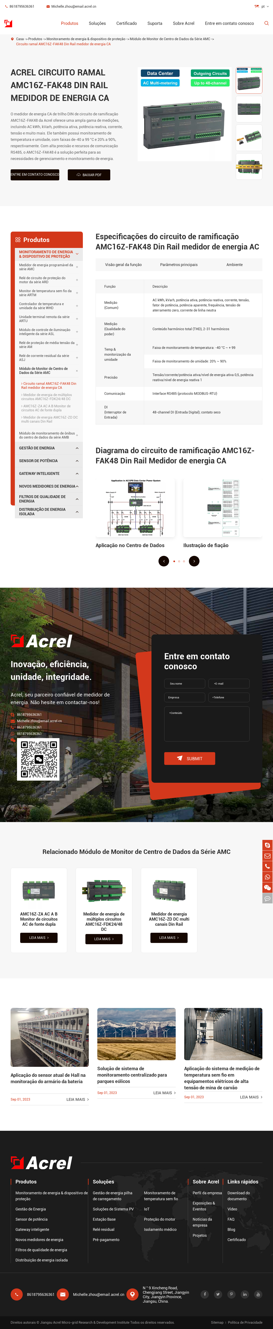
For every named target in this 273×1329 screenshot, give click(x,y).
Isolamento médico (160, 1229)
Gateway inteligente (39, 473)
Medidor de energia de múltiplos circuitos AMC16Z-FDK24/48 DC (46, 397)
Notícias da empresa (202, 1222)
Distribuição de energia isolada (42, 511)
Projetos (200, 1235)
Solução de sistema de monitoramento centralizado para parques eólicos (132, 1075)
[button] (163, 561)
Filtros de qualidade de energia (42, 498)
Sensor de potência (38, 460)
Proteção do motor (159, 1219)
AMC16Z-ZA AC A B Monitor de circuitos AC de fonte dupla (46, 408)
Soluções (97, 23)
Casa (20, 39)
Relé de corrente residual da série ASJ (44, 358)
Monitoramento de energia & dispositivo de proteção (86, 39)
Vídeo (232, 1209)
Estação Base (104, 1219)
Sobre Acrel (183, 23)
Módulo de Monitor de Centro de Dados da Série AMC (170, 39)
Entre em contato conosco (229, 23)
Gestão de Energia (37, 448)
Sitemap (217, 1323)
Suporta (154, 23)
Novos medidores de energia (47, 486)
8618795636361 (19, 6)
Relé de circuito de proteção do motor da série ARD (42, 280)
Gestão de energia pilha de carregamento (112, 1196)
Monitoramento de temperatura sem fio (161, 1196)
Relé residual (104, 1229)
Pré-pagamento (106, 1239)
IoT (147, 1209)
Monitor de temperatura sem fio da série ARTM (45, 293)
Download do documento (239, 1196)
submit (189, 758)
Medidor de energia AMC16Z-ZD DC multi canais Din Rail (49, 419)
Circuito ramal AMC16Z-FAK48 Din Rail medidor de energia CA (63, 44)
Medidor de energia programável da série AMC (46, 267)
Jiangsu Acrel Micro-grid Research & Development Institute (84, 1323)
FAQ (231, 1219)
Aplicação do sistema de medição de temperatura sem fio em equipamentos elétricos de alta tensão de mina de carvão (222, 1078)
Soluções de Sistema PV (113, 1209)
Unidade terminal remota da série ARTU (44, 319)
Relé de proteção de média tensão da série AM (47, 345)
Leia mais (39, 938)
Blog (231, 1229)
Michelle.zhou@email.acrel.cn (71, 6)
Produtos (69, 23)
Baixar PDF (89, 174)
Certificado (126, 23)
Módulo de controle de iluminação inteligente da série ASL (44, 332)
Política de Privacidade (245, 1323)
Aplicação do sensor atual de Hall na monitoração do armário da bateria (48, 1078)
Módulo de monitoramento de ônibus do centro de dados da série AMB (47, 435)
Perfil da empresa (207, 1193)
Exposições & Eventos (204, 1206)
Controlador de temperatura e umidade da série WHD (41, 306)
